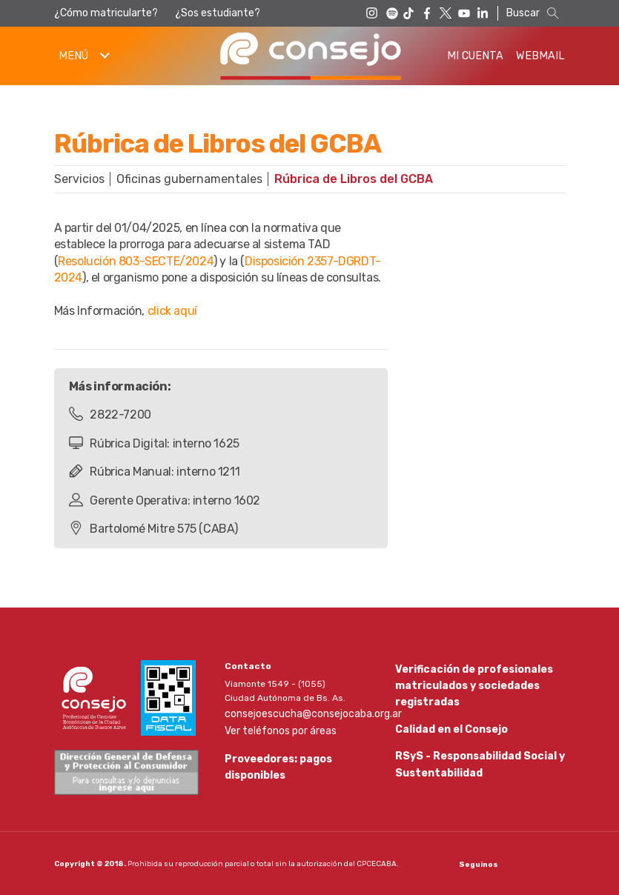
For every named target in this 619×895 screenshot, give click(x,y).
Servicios (79, 179)
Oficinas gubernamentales (189, 179)
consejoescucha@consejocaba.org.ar (305, 712)
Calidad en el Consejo (446, 727)
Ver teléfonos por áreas (275, 727)
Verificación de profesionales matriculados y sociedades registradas (466, 681)
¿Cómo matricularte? (106, 13)
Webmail (540, 56)
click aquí (172, 311)
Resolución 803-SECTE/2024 (135, 261)
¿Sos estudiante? (217, 13)
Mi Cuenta (475, 56)
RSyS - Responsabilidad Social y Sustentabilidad (472, 766)
